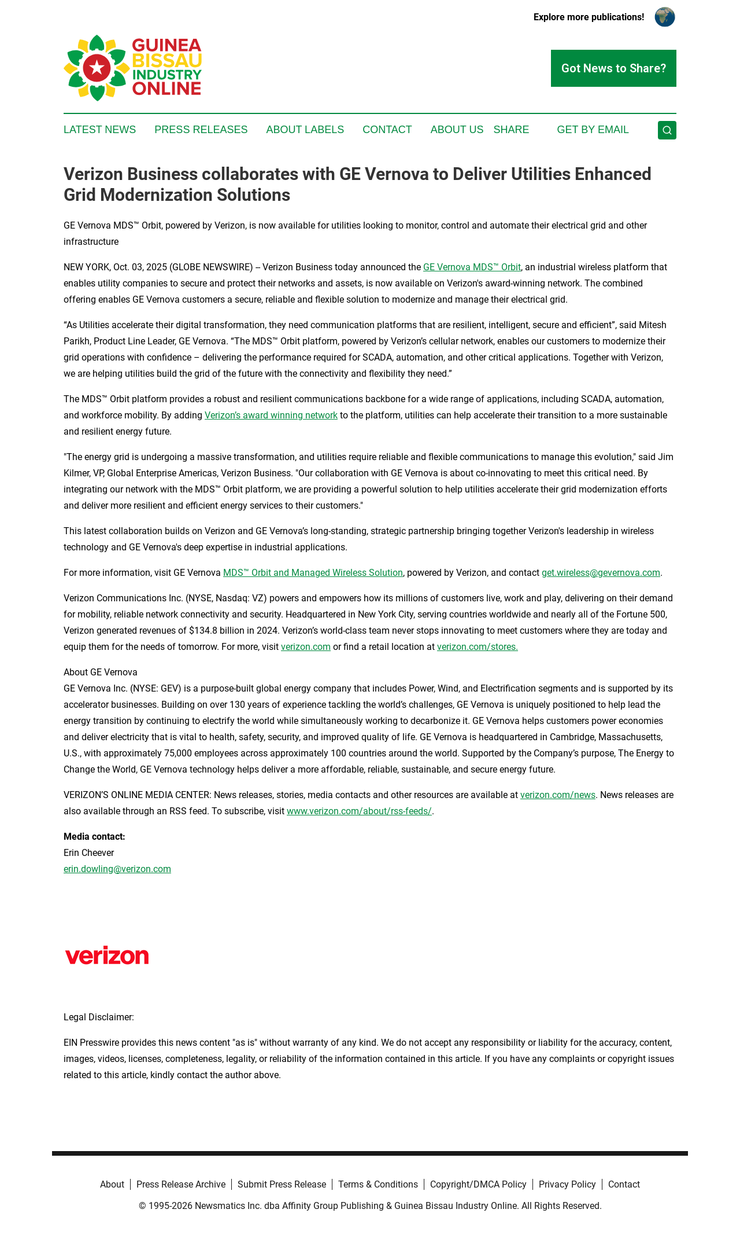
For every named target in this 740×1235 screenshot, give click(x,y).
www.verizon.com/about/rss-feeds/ (359, 811)
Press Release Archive (180, 1184)
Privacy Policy (567, 1184)
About (112, 1184)
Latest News (100, 129)
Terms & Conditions (378, 1184)
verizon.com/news (557, 794)
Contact (387, 129)
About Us (457, 129)
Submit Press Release (282, 1184)
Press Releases (200, 129)
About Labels (305, 129)
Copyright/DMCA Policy (478, 1184)
